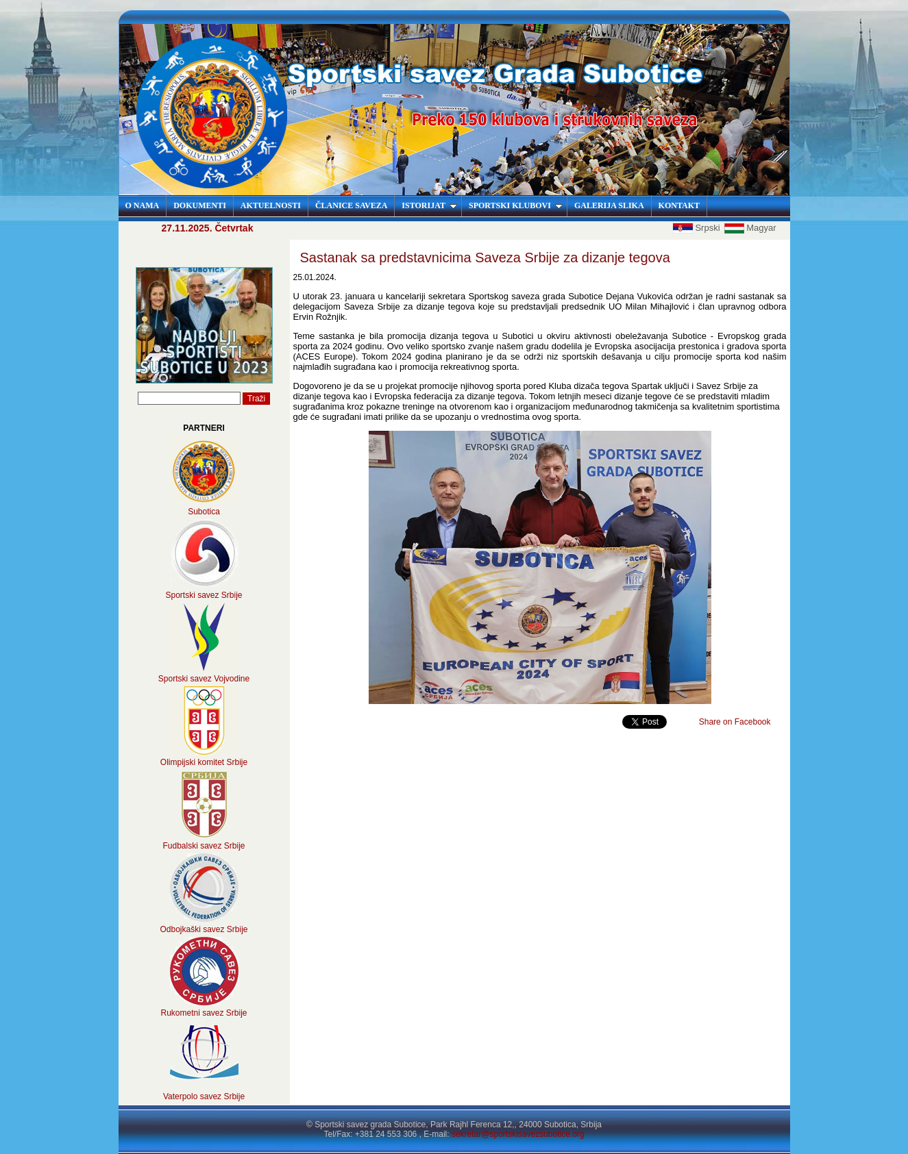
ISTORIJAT (429, 205)
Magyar (750, 228)
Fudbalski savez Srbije (203, 846)
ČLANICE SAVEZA (351, 205)
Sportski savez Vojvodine (203, 678)
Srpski (697, 228)
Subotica (204, 511)
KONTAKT (679, 205)
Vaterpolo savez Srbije (204, 1096)
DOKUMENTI (199, 205)
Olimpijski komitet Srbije (203, 762)
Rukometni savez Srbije (203, 1013)
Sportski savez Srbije (203, 595)
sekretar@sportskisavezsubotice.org (518, 1134)
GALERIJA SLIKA (609, 205)
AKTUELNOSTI (271, 205)
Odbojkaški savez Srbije (203, 929)
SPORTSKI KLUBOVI (516, 205)
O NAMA (142, 205)
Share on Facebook (735, 722)
